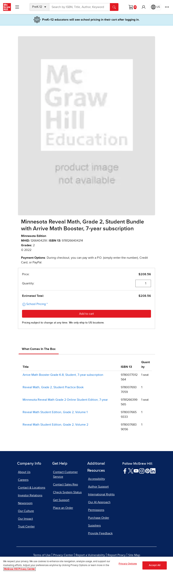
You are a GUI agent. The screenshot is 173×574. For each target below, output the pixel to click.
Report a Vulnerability (90, 555)
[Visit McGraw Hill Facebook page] (125, 470)
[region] (86, 565)
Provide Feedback (100, 533)
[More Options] (167, 7)
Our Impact (25, 518)
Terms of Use (42, 555)
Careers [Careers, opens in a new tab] (23, 479)
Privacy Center (63, 555)
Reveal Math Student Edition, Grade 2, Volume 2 (55, 424)
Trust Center (26, 526)
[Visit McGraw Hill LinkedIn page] (152, 470)
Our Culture (26, 511)
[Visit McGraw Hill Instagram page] (141, 470)
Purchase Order (98, 517)
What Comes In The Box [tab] (39, 349)
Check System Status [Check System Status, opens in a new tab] (67, 492)
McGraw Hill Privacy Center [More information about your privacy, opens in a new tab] (19, 569)
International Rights (101, 494)
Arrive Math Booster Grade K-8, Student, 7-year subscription (63, 374)
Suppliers (94, 525)
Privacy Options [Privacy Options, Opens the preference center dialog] (128, 564)
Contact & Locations (31, 487)
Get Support (61, 500)
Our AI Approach (99, 502)
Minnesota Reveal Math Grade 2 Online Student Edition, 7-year (65, 399)
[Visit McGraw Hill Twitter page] (130, 470)
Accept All (154, 565)
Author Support (98, 486)
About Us (24, 472)
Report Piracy (117, 555)
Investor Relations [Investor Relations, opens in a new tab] (30, 495)
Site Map (134, 555)
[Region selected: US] (155, 7)
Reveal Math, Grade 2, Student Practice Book (53, 387)
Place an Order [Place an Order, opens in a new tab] (63, 507)
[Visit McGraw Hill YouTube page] (136, 470)
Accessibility (96, 478)
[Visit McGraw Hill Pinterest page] (147, 470)
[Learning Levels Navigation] (17, 7)
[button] (143, 7)
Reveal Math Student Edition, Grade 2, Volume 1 (55, 412)
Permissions (96, 510)
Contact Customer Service (65, 474)
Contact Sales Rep (65, 484)
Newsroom (25, 503)
